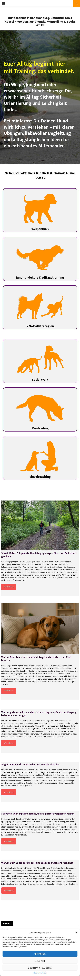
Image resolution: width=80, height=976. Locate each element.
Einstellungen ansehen (40, 968)
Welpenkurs (40, 229)
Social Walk (40, 379)
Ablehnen (40, 961)
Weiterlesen (9, 587)
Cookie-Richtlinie (40, 973)
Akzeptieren (40, 954)
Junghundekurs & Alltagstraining (40, 277)
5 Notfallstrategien (40, 326)
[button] (76, 932)
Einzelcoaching (40, 477)
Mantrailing (40, 428)
